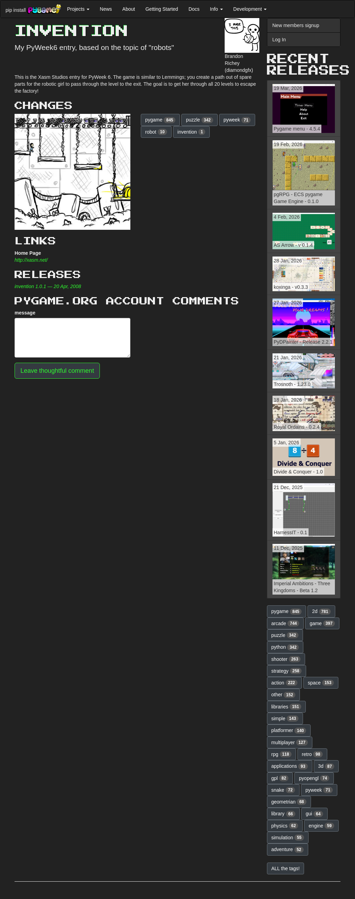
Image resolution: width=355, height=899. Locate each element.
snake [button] (283, 790)
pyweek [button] (237, 120)
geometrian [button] (288, 802)
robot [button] (156, 132)
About (128, 9)
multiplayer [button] (289, 742)
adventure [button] (287, 850)
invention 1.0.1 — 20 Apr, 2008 (48, 286)
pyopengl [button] (314, 778)
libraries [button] (286, 707)
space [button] (321, 683)
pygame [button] (160, 120)
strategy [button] (286, 671)
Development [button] (250, 9)
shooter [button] (286, 659)
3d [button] (326, 766)
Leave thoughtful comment (57, 370)
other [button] (283, 695)
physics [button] (284, 826)
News (106, 9)
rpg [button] (281, 754)
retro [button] (312, 754)
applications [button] (289, 766)
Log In (279, 39)
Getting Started (161, 9)
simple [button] (284, 718)
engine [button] (321, 826)
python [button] (285, 647)
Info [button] (216, 9)
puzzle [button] (199, 120)
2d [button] (321, 611)
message (25, 313)
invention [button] (192, 132)
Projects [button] (78, 9)
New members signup (295, 25)
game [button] (322, 623)
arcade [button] (285, 623)
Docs (194, 9)
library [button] (283, 814)
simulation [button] (287, 837)
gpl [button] (280, 778)
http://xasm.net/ (31, 260)
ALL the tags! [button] (285, 868)
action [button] (284, 683)
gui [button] (314, 814)
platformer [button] (288, 731)
